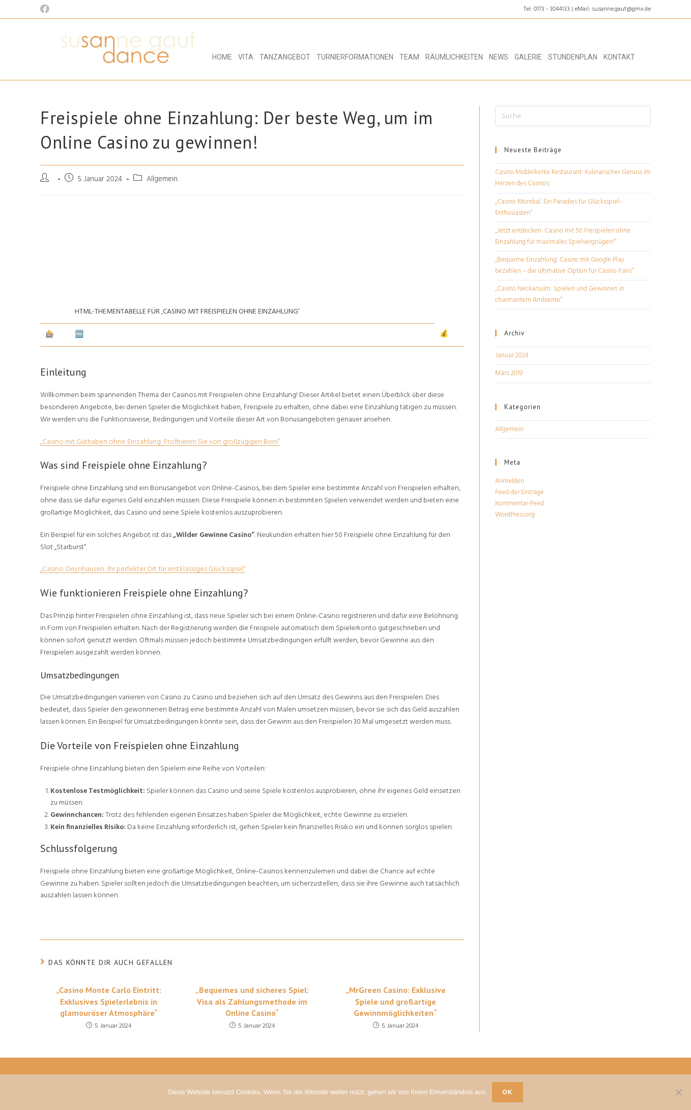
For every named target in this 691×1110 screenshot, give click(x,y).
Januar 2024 (512, 355)
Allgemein (509, 429)
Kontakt (619, 57)
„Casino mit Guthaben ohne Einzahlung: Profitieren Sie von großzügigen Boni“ (160, 442)
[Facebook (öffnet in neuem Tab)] (46, 9)
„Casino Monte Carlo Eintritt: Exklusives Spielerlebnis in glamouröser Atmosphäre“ (108, 1001)
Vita (245, 57)
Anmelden (509, 481)
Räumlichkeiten (454, 57)
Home (222, 57)
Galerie (528, 57)
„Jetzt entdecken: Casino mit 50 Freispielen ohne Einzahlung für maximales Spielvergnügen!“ (562, 236)
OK (507, 1092)
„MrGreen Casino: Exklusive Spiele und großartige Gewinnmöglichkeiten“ (396, 1001)
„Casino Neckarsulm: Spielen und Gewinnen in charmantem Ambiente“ (559, 294)
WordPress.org (515, 514)
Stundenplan (572, 57)
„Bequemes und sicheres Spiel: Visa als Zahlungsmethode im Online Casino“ (252, 1001)
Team (409, 57)
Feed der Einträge (519, 492)
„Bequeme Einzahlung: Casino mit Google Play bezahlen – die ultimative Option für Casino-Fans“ (564, 265)
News (498, 57)
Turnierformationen (354, 57)
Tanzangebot (285, 57)
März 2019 (509, 373)
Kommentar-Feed (519, 503)
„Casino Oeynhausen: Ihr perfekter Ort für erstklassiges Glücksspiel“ (142, 569)
